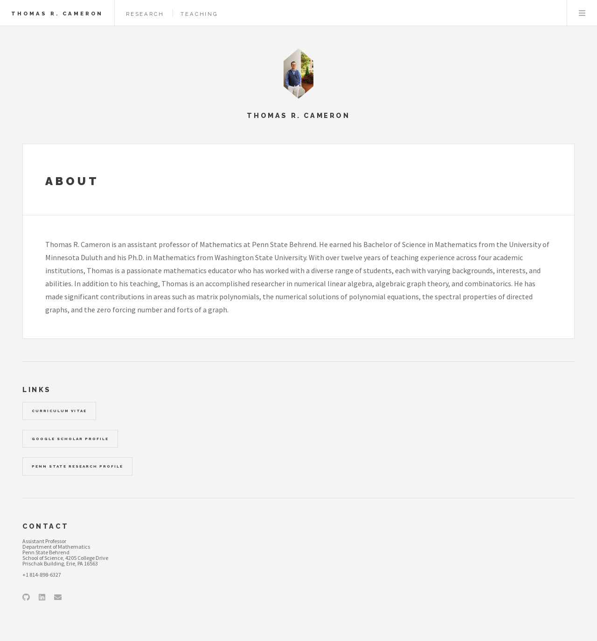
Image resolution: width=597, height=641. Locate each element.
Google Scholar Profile (70, 438)
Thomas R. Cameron (57, 13)
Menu (582, 13)
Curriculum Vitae (59, 410)
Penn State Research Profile (77, 466)
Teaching (199, 14)
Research (145, 14)
